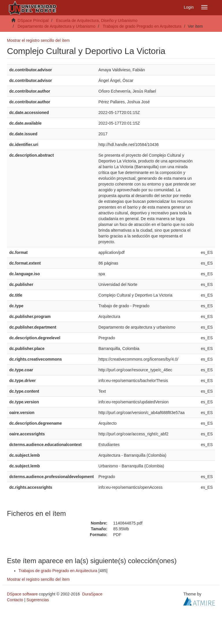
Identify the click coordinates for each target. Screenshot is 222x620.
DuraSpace (92, 594)
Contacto (15, 599)
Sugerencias (37, 599)
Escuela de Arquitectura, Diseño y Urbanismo (97, 20)
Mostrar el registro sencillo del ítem (38, 40)
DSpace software (22, 594)
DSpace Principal (33, 20)
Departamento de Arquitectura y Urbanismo (56, 26)
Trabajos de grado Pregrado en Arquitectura (142, 26)
